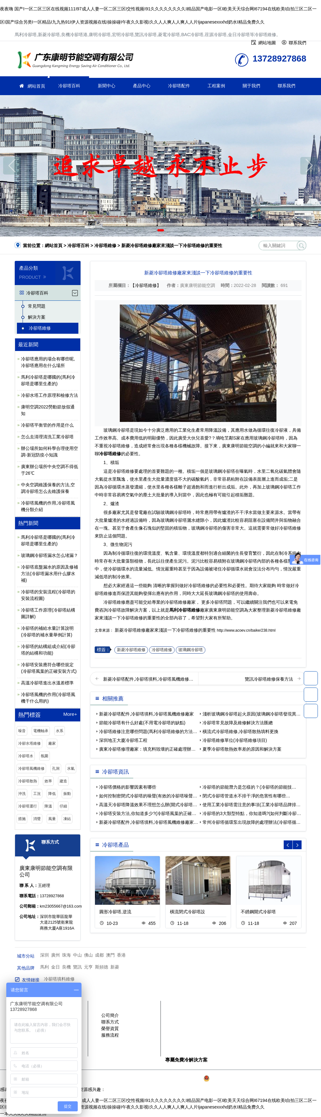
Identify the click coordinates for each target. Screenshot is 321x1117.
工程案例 (216, 85)
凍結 (67, 819)
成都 (99, 955)
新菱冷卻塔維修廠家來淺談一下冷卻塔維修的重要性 (165, 630)
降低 (52, 793)
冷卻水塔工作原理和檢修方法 (49, 395)
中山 (77, 955)
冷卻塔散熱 (27, 781)
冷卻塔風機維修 (31, 768)
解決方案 (36, 317)
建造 (63, 781)
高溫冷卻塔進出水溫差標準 (47, 682)
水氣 (71, 768)
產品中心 (141, 85)
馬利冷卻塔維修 (184, 609)
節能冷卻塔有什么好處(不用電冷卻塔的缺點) (142, 722)
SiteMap (283, 1078)
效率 (48, 781)
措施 (22, 819)
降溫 (48, 806)
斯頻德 (101, 966)
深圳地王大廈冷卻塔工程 (123, 740)
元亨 (88, 966)
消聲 (37, 819)
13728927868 (311, 678)
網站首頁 (36, 86)
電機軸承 (40, 731)
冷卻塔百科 (69, 85)
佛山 (88, 955)
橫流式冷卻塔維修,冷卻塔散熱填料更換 (240, 731)
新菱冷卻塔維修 (131, 650)
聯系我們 (286, 85)
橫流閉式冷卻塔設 (187, 911)
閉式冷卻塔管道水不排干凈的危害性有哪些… (246, 795)
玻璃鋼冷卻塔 (190, 650)
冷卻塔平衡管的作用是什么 (47, 425)
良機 (66, 966)
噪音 (22, 731)
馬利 (44, 966)
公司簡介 (110, 1015)
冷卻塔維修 (77, 60)
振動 (67, 793)
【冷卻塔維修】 (145, 285)
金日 (55, 966)
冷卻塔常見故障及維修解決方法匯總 (238, 722)
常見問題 (36, 306)
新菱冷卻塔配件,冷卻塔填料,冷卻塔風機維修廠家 (146, 713)
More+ (70, 714)
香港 (121, 955)
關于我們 (251, 85)
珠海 (66, 955)
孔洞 (56, 768)
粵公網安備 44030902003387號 (237, 1078)
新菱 (114, 966)
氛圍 (44, 756)
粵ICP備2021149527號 (179, 1078)
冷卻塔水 (25, 756)
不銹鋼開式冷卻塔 (258, 911)
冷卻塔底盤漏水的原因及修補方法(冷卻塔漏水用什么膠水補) (49, 573)
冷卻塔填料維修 (59, 978)
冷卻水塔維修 (29, 743)
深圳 (44, 955)
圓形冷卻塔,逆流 (115, 911)
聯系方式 (110, 1021)
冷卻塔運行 (27, 806)
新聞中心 (106, 85)
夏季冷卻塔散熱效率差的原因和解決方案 (242, 749)
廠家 (52, 743)
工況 (37, 793)
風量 (52, 819)
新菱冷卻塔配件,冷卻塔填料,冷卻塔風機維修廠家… (148, 822)
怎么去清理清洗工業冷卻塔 (47, 436)
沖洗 (22, 793)
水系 (59, 731)
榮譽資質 (110, 1028)
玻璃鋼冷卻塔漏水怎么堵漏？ (49, 555)
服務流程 (110, 1035)
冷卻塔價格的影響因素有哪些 (127, 787)
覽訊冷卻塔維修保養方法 (269, 679)
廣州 (55, 955)
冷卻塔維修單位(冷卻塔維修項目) (235, 740)
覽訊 (77, 966)
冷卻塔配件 (179, 85)
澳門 (110, 955)
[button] (151, 230)
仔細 (63, 806)
